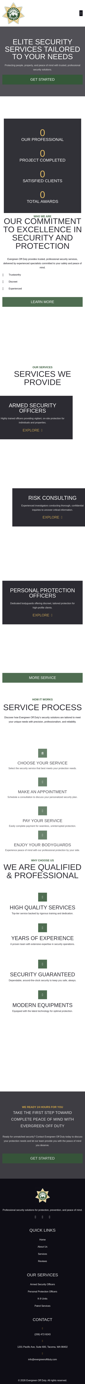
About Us (42, 1246)
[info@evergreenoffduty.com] (42, 1353)
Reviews (42, 1261)
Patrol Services (43, 1306)
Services (42, 1254)
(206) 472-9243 (42, 1334)
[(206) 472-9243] (42, 1328)
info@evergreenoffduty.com (42, 1359)
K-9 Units (42, 1298)
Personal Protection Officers (42, 1291)
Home (42, 1239)
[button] (81, 13)
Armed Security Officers (42, 1284)
